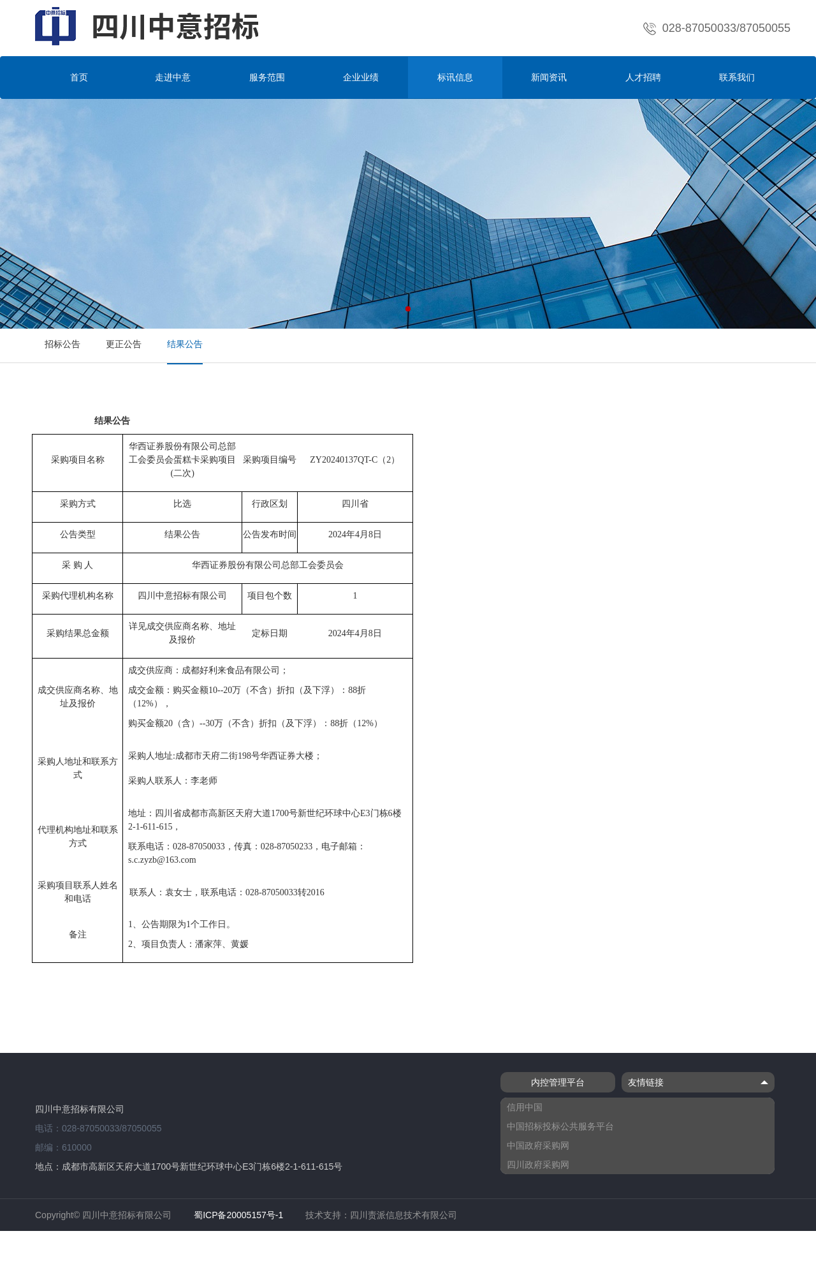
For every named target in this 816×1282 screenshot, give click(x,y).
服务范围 (267, 77)
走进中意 (173, 77)
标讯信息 (455, 77)
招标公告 (62, 344)
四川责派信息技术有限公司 (403, 1215)
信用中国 (525, 1107)
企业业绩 (361, 77)
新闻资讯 (549, 77)
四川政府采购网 (538, 1164)
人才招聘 (643, 77)
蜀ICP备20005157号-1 (238, 1215)
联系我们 (737, 77)
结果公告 (185, 344)
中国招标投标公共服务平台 (560, 1126)
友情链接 (698, 1082)
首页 (79, 77)
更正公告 (124, 344)
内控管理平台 (558, 1082)
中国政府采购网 (538, 1145)
